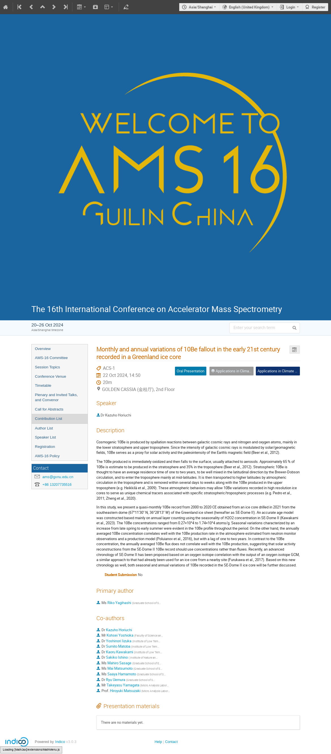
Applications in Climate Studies (282, 370)
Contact (171, 741)
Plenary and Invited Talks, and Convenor (56, 397)
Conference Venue (50, 376)
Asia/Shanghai (201, 7)
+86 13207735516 (57, 484)
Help (158, 741)
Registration (45, 446)
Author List (44, 428)
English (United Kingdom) (249, 7)
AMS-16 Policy (47, 456)
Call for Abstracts (49, 409)
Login (290, 7)
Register (318, 7)
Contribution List (48, 418)
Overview (43, 349)
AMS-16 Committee (51, 358)
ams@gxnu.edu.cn (57, 476)
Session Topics (47, 367)
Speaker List (45, 437)
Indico (60, 741)
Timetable (43, 385)
